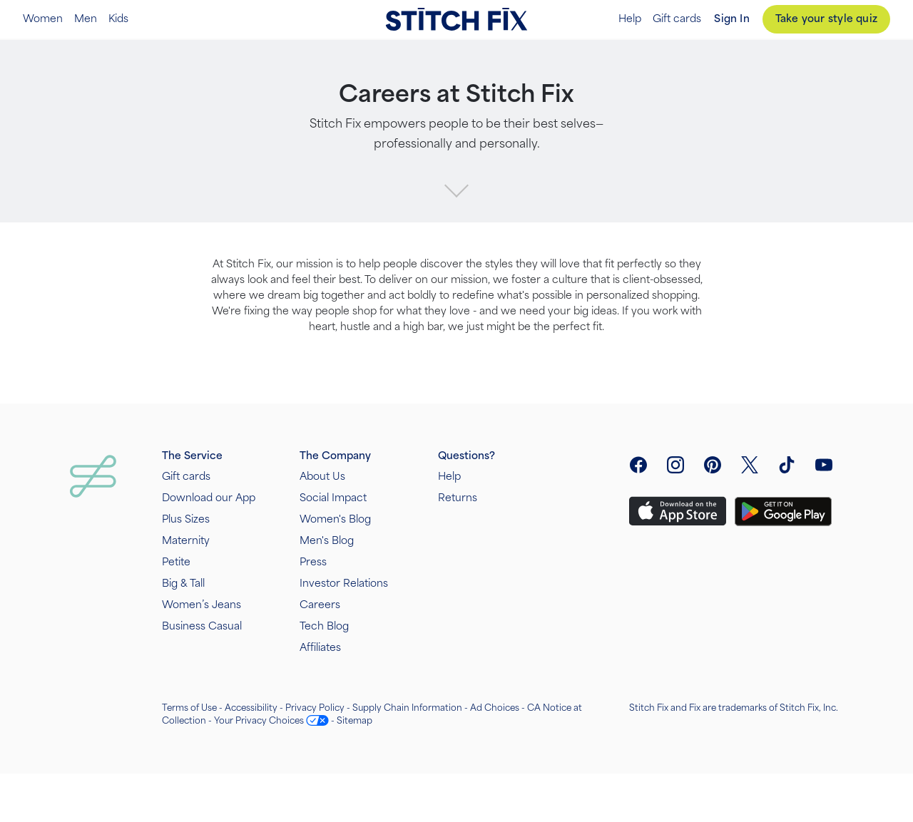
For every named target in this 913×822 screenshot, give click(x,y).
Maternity (186, 541)
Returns (457, 498)
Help (629, 19)
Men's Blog (327, 541)
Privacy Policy (315, 708)
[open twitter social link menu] (749, 465)
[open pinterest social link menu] (712, 465)
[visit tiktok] (786, 465)
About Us (322, 477)
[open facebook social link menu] (638, 465)
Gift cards (677, 19)
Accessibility (251, 708)
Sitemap (354, 721)
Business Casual (202, 626)
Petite (176, 562)
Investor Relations (344, 583)
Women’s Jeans (201, 605)
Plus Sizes (186, 519)
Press (313, 562)
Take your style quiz (826, 19)
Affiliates (320, 648)
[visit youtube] (824, 465)
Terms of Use (189, 708)
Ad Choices (494, 708)
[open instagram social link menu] (675, 465)
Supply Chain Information (407, 708)
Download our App (208, 498)
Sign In (731, 19)
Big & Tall (183, 583)
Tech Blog (324, 626)
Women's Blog (335, 519)
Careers (320, 605)
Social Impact (333, 498)
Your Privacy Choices (259, 721)
